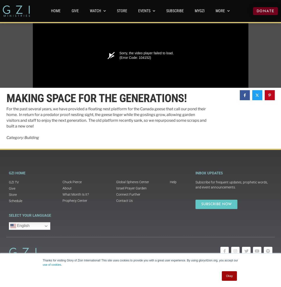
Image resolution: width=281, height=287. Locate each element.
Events (146, 11)
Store (122, 11)
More (223, 11)
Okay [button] (229, 276)
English (20, 226)
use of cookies (52, 264)
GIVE (75, 11)
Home (56, 11)
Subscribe (175, 11)
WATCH (98, 11)
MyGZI (200, 11)
